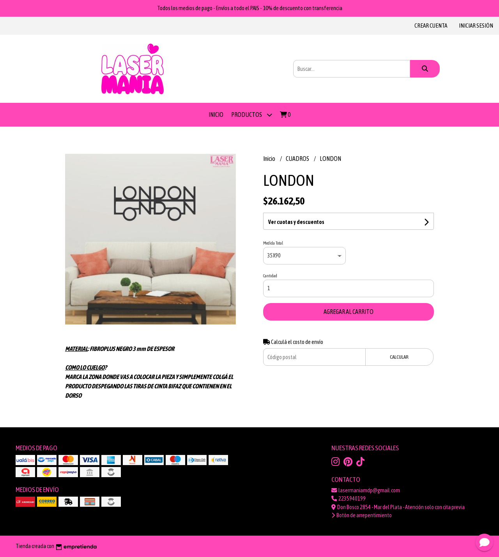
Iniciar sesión (476, 25)
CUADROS (298, 158)
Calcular (399, 357)
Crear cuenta (430, 25)
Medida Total (273, 243)
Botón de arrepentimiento (361, 515)
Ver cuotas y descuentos (296, 222)
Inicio (216, 114)
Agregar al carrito (348, 311)
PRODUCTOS (251, 115)
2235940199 (348, 498)
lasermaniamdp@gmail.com (365, 490)
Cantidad (270, 275)
